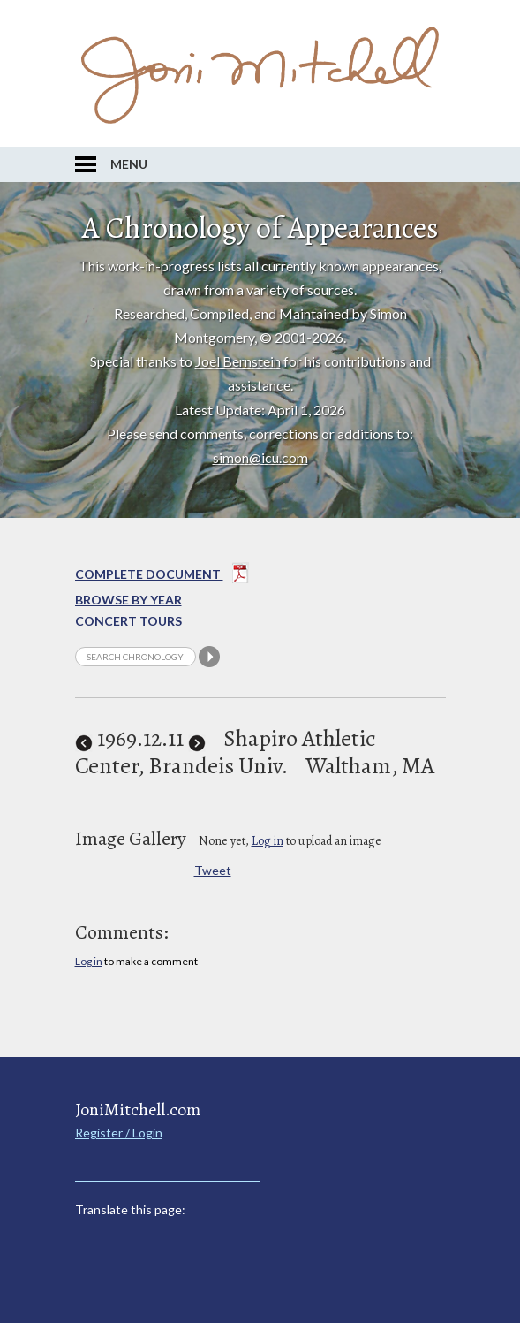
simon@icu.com (260, 457)
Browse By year (128, 599)
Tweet (212, 870)
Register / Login (118, 1132)
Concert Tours (128, 620)
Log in (267, 841)
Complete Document (162, 576)
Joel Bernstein (238, 361)
